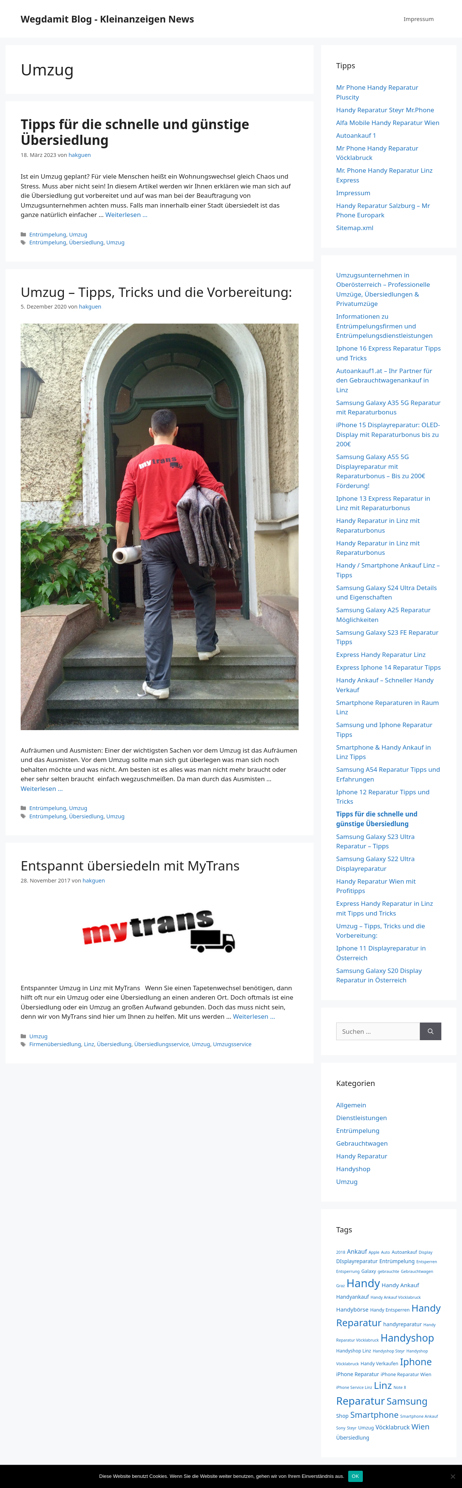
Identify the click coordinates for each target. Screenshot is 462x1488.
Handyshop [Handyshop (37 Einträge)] (407, 1338)
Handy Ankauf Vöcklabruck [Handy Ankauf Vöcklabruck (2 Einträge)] (395, 1297)
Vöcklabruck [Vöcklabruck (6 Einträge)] (393, 1427)
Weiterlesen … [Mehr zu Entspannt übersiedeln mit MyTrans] (254, 1016)
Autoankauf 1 (356, 135)
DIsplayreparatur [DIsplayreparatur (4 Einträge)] (356, 1261)
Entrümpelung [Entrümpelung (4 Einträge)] (397, 1261)
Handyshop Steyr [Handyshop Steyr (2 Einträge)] (389, 1351)
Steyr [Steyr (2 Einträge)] (351, 1428)
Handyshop (353, 1168)
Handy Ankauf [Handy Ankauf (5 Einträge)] (400, 1285)
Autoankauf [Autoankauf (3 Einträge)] (404, 1252)
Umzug (78, 234)
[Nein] (452, 1476)
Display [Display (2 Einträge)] (425, 1252)
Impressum (419, 19)
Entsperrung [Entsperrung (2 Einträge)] (348, 1271)
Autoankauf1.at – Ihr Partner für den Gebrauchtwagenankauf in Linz (384, 380)
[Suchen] (430, 1032)
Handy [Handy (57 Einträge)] (363, 1283)
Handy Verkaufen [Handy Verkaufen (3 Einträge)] (380, 1363)
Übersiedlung (86, 242)
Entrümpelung (47, 234)
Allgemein (351, 1105)
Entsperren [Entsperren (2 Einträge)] (426, 1261)
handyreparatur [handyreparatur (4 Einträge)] (402, 1324)
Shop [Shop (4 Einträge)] (342, 1415)
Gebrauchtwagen (362, 1143)
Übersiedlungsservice (161, 1044)
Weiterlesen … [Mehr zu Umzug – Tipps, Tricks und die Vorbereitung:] (42, 788)
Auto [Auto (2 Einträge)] (385, 1252)
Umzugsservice (232, 1044)
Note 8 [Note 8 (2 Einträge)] (400, 1387)
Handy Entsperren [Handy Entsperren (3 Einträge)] (389, 1310)
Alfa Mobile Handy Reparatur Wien (387, 122)
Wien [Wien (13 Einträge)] (420, 1426)
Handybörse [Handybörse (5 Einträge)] (352, 1309)
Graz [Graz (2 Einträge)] (340, 1285)
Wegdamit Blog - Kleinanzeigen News (107, 18)
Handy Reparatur (361, 1156)
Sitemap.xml (354, 227)
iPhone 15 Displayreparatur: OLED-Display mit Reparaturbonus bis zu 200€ (388, 434)
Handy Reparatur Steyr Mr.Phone (385, 109)
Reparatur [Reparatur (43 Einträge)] (360, 1401)
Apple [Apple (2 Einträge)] (373, 1252)
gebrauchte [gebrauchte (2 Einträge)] (388, 1271)
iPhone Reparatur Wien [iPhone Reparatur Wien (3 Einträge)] (406, 1374)
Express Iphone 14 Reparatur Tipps (388, 667)
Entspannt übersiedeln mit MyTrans (130, 865)
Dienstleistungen (361, 1117)
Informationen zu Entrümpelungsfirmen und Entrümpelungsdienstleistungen (384, 326)
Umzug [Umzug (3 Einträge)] (366, 1428)
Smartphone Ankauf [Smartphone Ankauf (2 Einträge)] (419, 1416)
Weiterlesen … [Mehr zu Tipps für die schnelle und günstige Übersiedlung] (127, 214)
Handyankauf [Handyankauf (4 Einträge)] (352, 1296)
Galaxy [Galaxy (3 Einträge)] (368, 1271)
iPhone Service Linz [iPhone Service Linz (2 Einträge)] (354, 1387)
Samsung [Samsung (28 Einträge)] (407, 1401)
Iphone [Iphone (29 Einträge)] (416, 1361)
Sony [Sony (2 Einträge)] (340, 1428)
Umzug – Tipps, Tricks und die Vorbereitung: (156, 292)
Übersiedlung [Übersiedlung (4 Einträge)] (352, 1437)
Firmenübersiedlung (55, 1044)
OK (355, 1476)
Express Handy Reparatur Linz (381, 654)
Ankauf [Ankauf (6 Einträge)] (357, 1251)
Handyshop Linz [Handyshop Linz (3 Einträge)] (353, 1351)
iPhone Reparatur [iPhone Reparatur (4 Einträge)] (357, 1374)
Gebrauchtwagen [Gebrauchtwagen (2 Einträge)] (417, 1271)
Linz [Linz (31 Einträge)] (383, 1385)
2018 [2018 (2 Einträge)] (340, 1252)
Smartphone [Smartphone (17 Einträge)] (374, 1414)
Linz (89, 1044)
